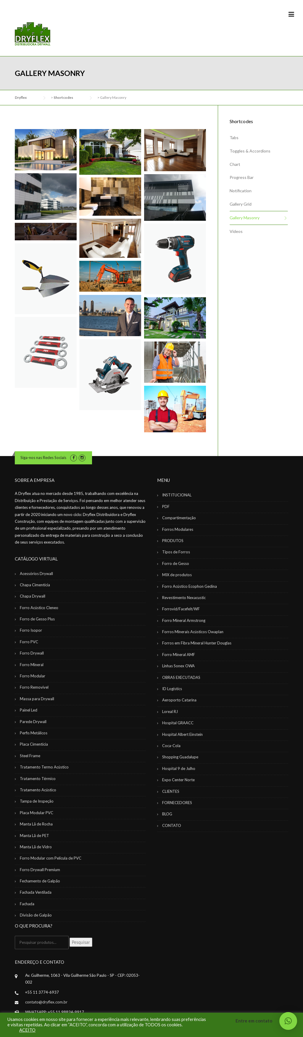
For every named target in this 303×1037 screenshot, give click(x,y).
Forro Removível (34, 687)
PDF (166, 506)
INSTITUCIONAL (176, 495)
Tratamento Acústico (38, 789)
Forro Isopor (31, 630)
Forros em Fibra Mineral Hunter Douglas (196, 643)
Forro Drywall (32, 653)
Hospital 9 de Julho (178, 768)
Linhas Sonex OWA (178, 665)
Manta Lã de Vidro (36, 846)
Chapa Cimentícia (35, 584)
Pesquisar (81, 942)
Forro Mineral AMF (178, 654)
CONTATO (171, 825)
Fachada (27, 903)
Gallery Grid (241, 204)
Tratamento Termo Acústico (44, 767)
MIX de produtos (177, 574)
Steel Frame (30, 755)
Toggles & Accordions (250, 150)
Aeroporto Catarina (179, 700)
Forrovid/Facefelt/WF (181, 608)
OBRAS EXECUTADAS (181, 677)
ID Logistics (172, 688)
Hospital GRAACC (178, 722)
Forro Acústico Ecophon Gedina (189, 586)
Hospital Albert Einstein (182, 734)
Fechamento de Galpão (40, 881)
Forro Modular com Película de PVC (50, 858)
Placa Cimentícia (34, 744)
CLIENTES (170, 791)
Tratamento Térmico (38, 778)
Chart (235, 164)
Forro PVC (29, 641)
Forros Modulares (177, 529)
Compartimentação (179, 517)
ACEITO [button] (27, 1030)
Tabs (234, 137)
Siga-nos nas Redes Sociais (43, 457)
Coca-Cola (171, 745)
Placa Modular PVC (36, 812)
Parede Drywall (33, 721)
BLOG (167, 814)
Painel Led (28, 710)
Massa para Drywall (37, 698)
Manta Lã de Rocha (36, 824)
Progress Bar (242, 177)
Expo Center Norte (178, 779)
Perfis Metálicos (33, 732)
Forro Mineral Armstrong (183, 620)
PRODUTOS (172, 540)
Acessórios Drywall (36, 573)
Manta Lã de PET (34, 835)
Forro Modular (32, 676)
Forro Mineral (31, 664)
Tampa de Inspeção (37, 801)
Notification (241, 190)
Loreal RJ (170, 711)
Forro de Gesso (175, 563)
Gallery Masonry (245, 217)
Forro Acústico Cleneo (39, 607)
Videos (236, 231)
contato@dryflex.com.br (46, 1002)
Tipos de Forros (176, 552)
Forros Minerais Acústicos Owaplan (192, 631)
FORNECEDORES (177, 802)
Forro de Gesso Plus (37, 619)
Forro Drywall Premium (40, 869)
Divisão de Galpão (36, 915)
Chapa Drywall (32, 596)
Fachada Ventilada (35, 892)
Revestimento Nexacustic (184, 597)
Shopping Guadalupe (180, 757)
